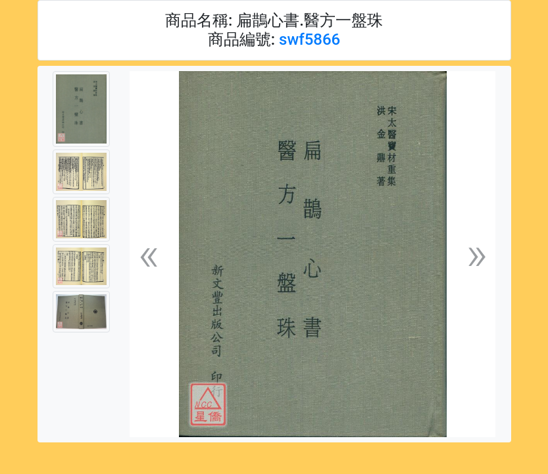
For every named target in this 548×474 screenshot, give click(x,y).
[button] (149, 254)
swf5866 (309, 39)
